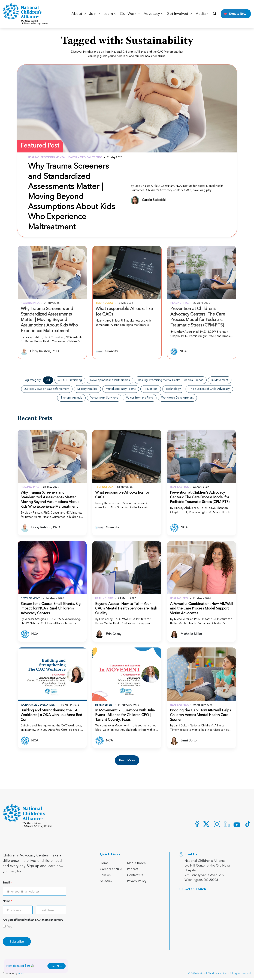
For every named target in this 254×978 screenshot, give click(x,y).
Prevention (151, 389)
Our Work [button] (130, 14)
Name (7, 901)
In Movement (219, 380)
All (48, 380)
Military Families (87, 389)
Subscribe (17, 941)
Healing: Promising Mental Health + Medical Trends (170, 380)
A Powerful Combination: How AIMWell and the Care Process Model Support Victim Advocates (201, 608)
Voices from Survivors (104, 397)
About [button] (78, 14)
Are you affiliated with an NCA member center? (33, 920)
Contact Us (135, 874)
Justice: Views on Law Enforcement (47, 389)
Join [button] (94, 14)
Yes (9, 926)
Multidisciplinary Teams (121, 389)
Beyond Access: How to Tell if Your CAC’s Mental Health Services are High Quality (126, 608)
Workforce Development (177, 397)
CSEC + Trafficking (70, 380)
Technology (173, 389)
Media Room (136, 862)
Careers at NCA (111, 868)
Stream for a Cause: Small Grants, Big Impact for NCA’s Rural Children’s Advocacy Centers (51, 608)
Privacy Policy (136, 880)
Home (104, 862)
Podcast (132, 868)
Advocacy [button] (153, 14)
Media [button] (202, 14)
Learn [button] (109, 14)
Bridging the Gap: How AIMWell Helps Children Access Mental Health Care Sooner (200, 715)
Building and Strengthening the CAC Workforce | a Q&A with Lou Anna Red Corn (51, 715)
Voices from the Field (139, 397)
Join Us (105, 874)
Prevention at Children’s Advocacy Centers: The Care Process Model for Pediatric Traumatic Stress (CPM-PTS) (199, 497)
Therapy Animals (71, 397)
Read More (127, 760)
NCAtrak (106, 880)
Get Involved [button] (179, 14)
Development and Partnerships (110, 380)
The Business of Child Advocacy (209, 389)
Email (7, 882)
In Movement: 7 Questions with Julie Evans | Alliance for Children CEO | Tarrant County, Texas (125, 715)
